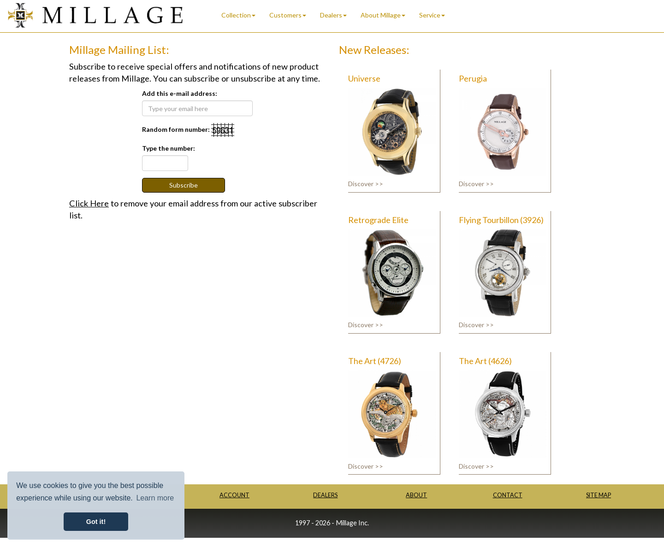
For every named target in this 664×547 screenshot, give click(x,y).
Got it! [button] (96, 521)
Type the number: (168, 148)
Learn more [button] (155, 498)
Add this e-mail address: (179, 93)
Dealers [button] (333, 15)
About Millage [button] (383, 15)
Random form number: (176, 129)
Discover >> (365, 184)
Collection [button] (238, 15)
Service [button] (432, 15)
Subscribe (183, 185)
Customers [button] (287, 15)
